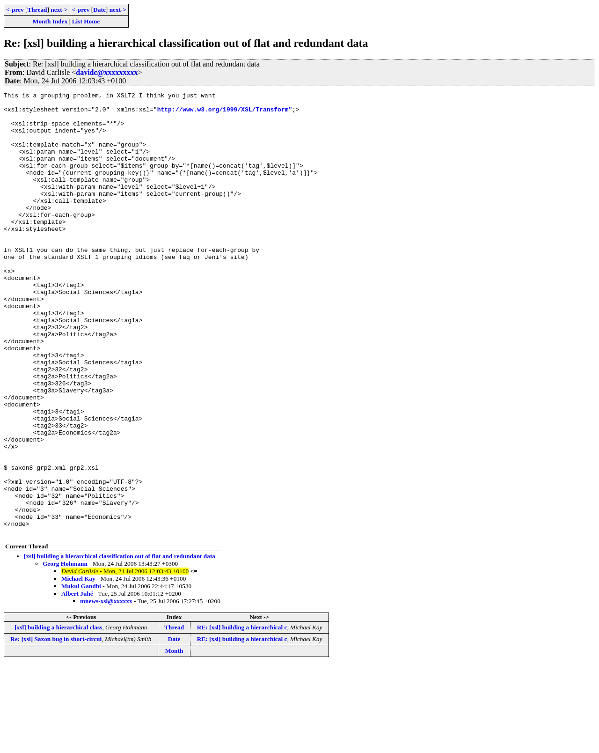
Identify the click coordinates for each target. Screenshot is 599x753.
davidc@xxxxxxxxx (107, 72)
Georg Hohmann (65, 652)
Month (174, 739)
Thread (37, 9)
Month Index (50, 21)
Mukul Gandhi (81, 674)
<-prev (15, 9)
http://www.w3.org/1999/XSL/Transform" (224, 113)
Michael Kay (78, 667)
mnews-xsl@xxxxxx (106, 689)
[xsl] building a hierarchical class (58, 715)
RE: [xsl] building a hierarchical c (242, 715)
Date (99, 9)
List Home (86, 21)
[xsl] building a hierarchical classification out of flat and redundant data (119, 644)
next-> (59, 9)
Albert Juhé (77, 682)
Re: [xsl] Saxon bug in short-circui (56, 727)
